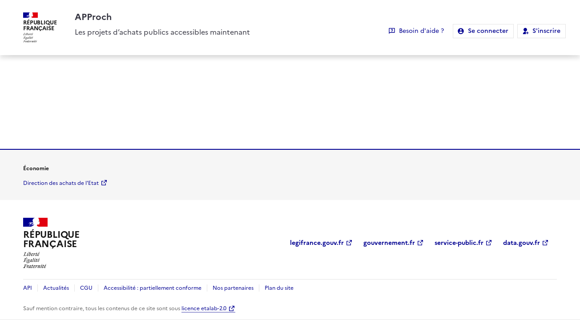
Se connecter (488, 31)
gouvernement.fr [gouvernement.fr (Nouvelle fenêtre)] (389, 243)
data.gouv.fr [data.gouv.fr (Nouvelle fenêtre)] (521, 243)
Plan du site (279, 288)
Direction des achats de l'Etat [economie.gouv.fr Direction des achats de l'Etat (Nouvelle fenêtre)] (61, 183)
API (27, 288)
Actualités (56, 288)
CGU (86, 288)
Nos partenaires (233, 288)
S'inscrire (546, 31)
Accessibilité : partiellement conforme (152, 288)
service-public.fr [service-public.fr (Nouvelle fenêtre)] (459, 243)
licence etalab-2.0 (203, 308)
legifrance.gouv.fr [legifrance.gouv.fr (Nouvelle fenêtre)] (317, 243)
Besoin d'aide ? (421, 31)
